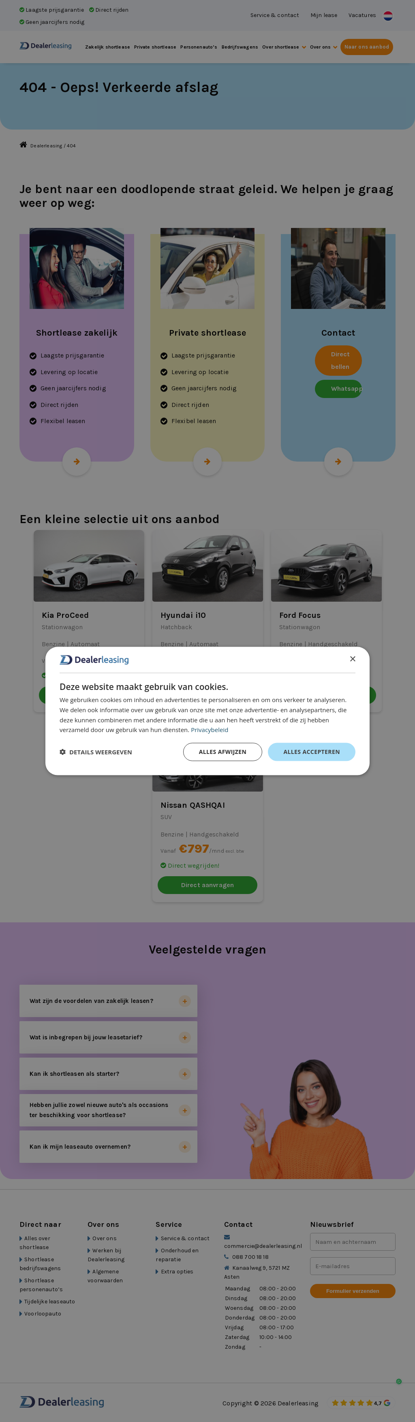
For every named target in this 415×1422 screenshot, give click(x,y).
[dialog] (207, 711)
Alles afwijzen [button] (223, 752)
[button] (96, 751)
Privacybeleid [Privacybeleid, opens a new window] (209, 730)
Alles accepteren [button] (311, 752)
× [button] (352, 659)
